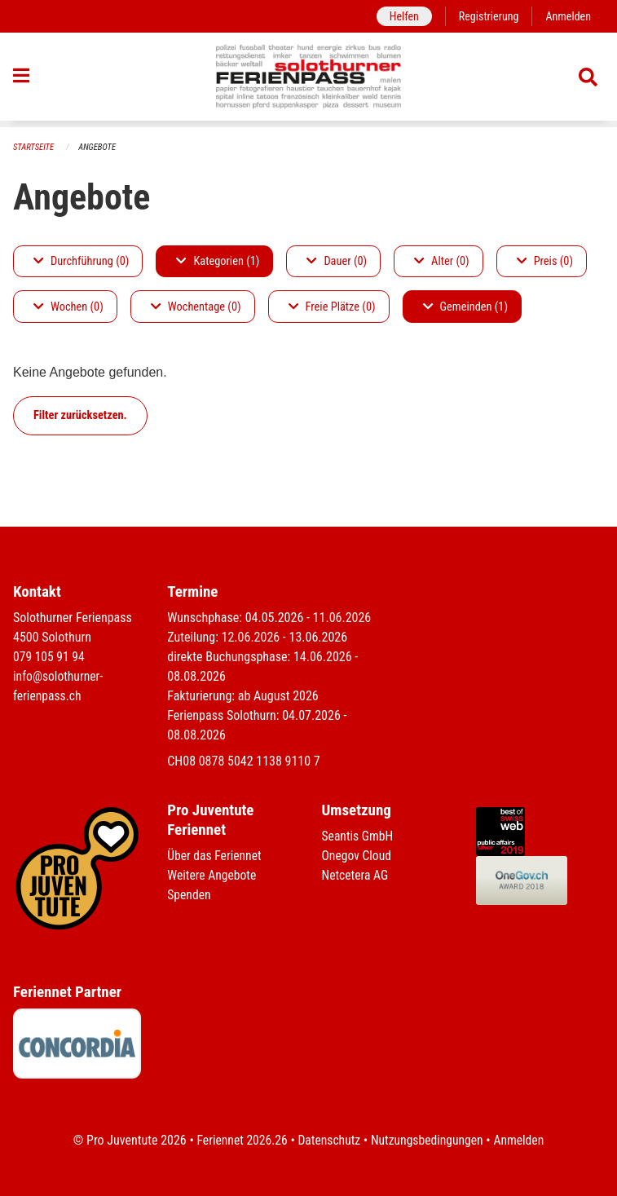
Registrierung (487, 16)
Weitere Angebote (212, 876)
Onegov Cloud (358, 856)
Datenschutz (328, 1140)
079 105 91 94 (49, 657)
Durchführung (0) (81, 261)
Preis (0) (545, 261)
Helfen (401, 16)
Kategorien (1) (217, 261)
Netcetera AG (356, 876)
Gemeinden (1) (465, 307)
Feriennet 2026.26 (238, 1140)
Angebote (99, 147)
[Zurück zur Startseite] (308, 80)
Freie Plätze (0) (332, 307)
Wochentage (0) (196, 307)
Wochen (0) (68, 307)
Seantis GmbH (358, 837)
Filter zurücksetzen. (80, 415)
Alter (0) (441, 261)
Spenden (189, 895)
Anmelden (567, 16)
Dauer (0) (336, 261)
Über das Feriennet (215, 856)
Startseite (34, 147)
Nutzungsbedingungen (428, 1140)
